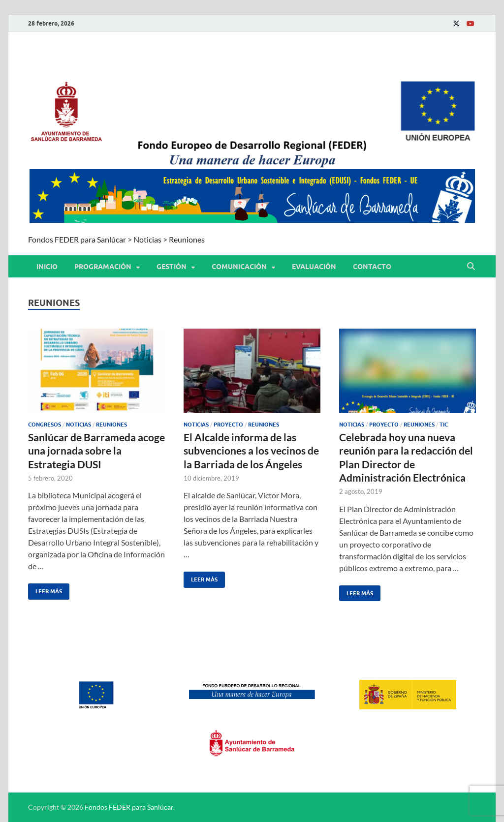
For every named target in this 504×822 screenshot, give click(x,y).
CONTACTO (372, 267)
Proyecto (228, 424)
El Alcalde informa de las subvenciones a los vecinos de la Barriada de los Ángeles (251, 450)
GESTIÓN (172, 267)
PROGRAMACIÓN (102, 267)
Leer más (45, 589)
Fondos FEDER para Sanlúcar (129, 807)
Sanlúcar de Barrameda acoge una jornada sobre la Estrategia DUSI (96, 450)
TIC (444, 424)
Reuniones (111, 424)
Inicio (47, 267)
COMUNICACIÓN (239, 267)
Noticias (78, 424)
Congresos (44, 424)
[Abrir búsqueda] (471, 266)
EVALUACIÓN (314, 267)
